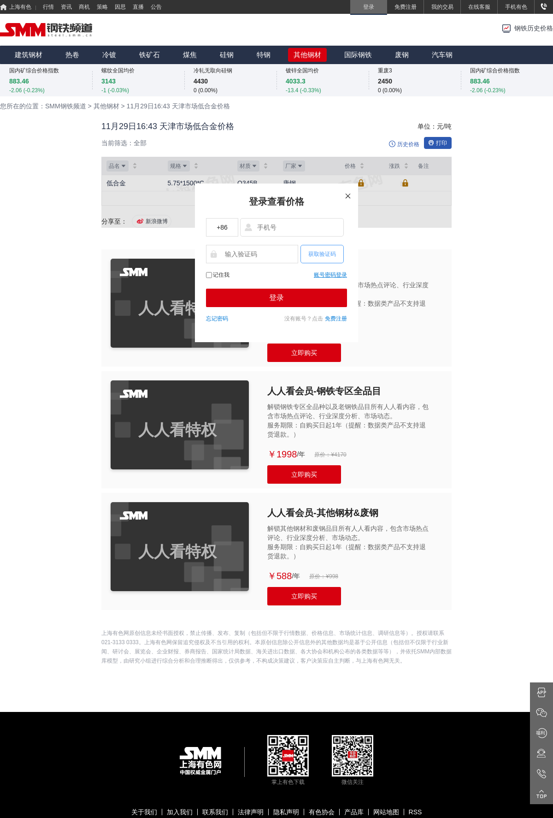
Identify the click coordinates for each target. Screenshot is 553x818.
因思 (120, 7)
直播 (138, 7)
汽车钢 (442, 55)
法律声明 (251, 812)
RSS (415, 812)
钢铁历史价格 (533, 28)
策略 (102, 7)
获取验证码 (322, 254)
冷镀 (109, 55)
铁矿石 (149, 55)
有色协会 (322, 812)
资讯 (66, 7)
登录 (276, 298)
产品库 (354, 812)
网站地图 (386, 812)
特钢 (264, 55)
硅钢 (227, 55)
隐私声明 (286, 812)
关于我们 (144, 812)
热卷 (72, 55)
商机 (84, 7)
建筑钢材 (28, 55)
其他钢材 (307, 55)
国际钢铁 (358, 55)
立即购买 (304, 352)
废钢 (402, 55)
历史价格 (408, 144)
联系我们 (215, 812)
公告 (156, 7)
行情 (48, 7)
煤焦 (190, 55)
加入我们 (180, 812)
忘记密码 (217, 318)
